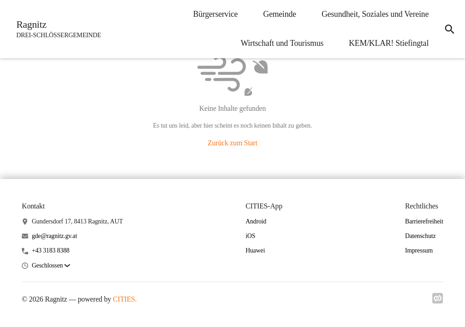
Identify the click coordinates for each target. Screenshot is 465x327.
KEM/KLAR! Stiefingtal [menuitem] (389, 43)
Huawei (255, 250)
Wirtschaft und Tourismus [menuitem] (282, 43)
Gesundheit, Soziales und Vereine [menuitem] (375, 14)
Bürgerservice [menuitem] (215, 14)
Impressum (419, 250)
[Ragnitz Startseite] (56, 29)
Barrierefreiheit (424, 221)
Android (256, 221)
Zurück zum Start (232, 143)
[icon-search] (449, 29)
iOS (250, 236)
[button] (51, 266)
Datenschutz (420, 236)
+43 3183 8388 (50, 250)
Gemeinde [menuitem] (280, 14)
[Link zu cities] (437, 301)
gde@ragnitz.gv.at (54, 236)
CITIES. (125, 299)
